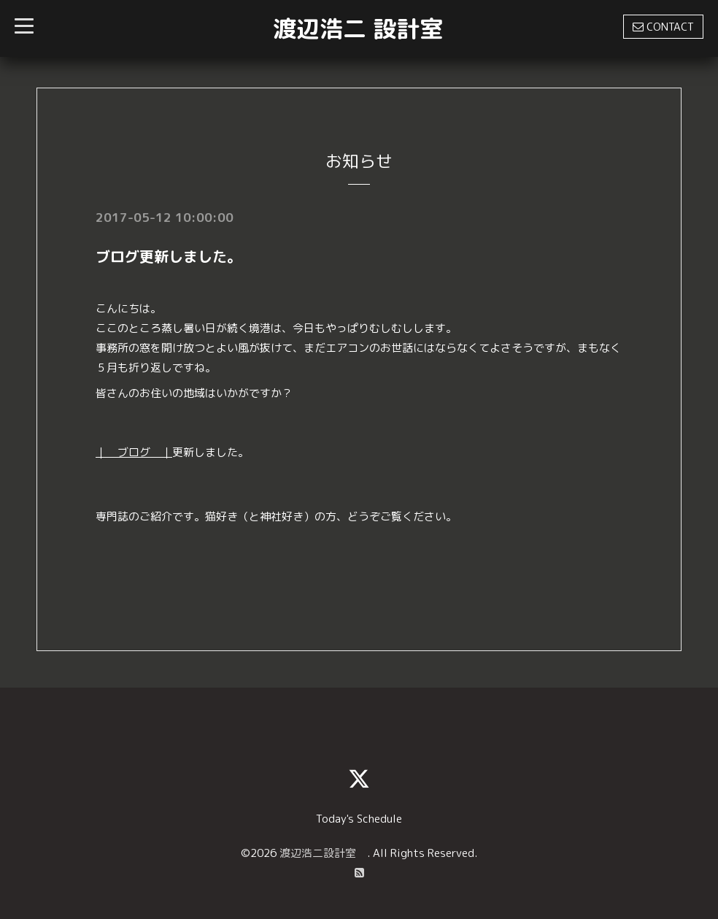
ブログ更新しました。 (169, 256)
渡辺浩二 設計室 (358, 28)
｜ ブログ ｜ (134, 452)
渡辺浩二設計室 (323, 853)
